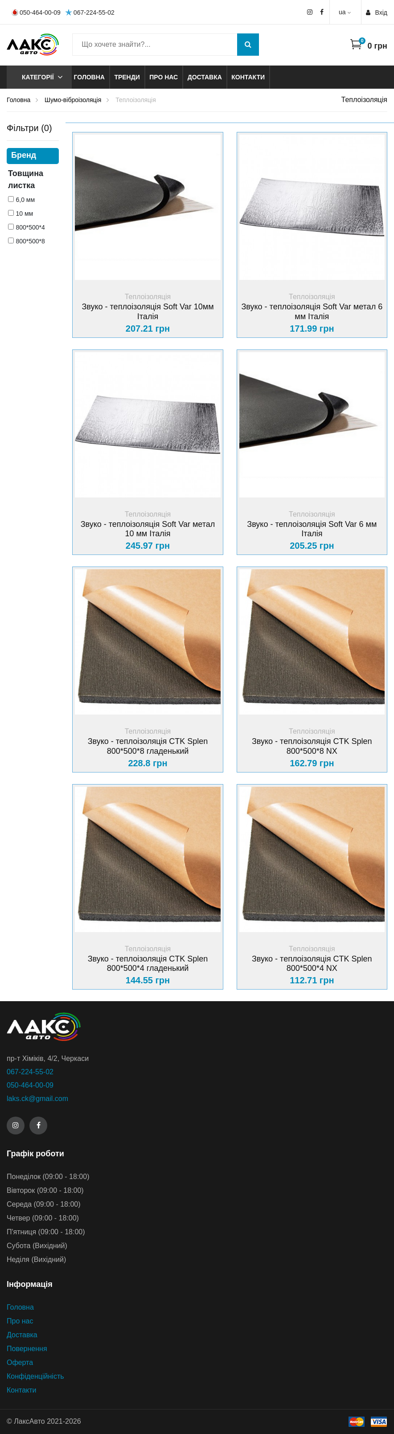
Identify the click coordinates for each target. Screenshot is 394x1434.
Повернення (27, 1348)
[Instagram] (16, 1125)
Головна (89, 77)
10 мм (24, 213)
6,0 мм (25, 199)
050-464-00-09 (36, 12)
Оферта (20, 1362)
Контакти (248, 77)
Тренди (127, 77)
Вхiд (376, 12)
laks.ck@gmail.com (37, 1098)
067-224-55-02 (90, 12)
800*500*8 (30, 241)
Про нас (163, 77)
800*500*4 (30, 227)
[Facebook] (38, 1125)
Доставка (205, 77)
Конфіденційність (35, 1376)
